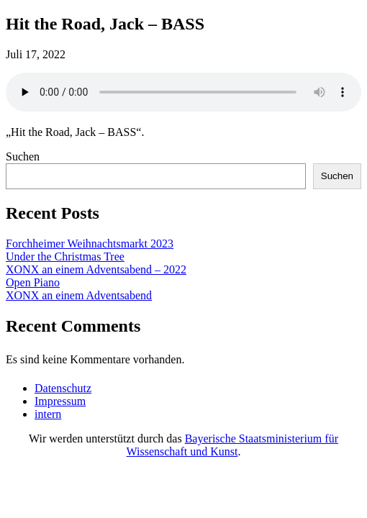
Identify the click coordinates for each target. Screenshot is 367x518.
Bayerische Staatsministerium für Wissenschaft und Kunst (232, 445)
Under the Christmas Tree (65, 256)
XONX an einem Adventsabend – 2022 (96, 269)
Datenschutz (63, 388)
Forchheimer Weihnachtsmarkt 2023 (89, 243)
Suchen (23, 156)
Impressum (60, 401)
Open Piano (33, 282)
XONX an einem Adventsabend (79, 295)
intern (48, 414)
